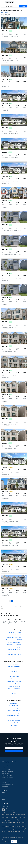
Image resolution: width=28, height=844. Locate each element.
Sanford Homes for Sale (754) (14, 649)
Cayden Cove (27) (14, 717)
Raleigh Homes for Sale (6, 782)
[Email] (14, 748)
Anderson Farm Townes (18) (14, 720)
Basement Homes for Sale (14, 688)
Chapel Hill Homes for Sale (7, 771)
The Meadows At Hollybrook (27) (14, 715)
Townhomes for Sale (14, 669)
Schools (14, 693)
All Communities (14, 727)
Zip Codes (14, 696)
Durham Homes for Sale (7, 775)
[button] (2, 2)
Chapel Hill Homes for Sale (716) (14, 654)
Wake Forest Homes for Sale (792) (14, 644)
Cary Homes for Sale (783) (14, 647)
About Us (3, 792)
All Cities (14, 656)
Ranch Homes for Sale (14, 691)
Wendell (18, 606)
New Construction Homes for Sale (14, 673)
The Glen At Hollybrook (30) (14, 710)
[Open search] (20, 2)
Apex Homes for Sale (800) (14, 642)
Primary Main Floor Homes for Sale (14, 683)
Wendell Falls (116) (14, 703)
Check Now (14, 751)
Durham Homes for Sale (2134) (14, 637)
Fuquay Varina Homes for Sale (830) (14, 639)
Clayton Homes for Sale (6, 773)
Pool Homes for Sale (14, 678)
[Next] (18, 601)
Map (14, 841)
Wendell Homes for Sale (14, 664)
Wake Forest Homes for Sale (7, 784)
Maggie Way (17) (14, 725)
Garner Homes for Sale (6, 779)
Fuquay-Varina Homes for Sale (8, 777)
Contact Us (4, 794)
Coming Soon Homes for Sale (14, 686)
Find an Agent (4, 795)
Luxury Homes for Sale (14, 676)
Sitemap (3, 799)
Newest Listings (5, 786)
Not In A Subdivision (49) (14, 705)
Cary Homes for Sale (6, 769)
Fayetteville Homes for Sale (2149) (14, 634)
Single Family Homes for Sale (14, 666)
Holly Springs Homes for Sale (8, 780)
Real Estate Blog (5, 797)
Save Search (23, 6)
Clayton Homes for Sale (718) (14, 652)
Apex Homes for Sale (6, 767)
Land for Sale (14, 671)
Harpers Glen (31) (14, 708)
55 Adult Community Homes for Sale (14, 681)
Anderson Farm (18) (14, 722)
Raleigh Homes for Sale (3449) (14, 632)
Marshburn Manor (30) (14, 713)
